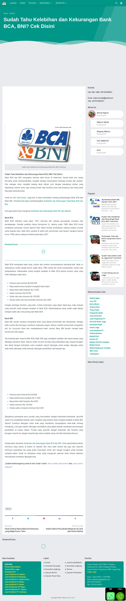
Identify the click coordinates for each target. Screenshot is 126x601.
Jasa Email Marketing (74, 563)
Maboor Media (71, 597)
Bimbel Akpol (45, 3)
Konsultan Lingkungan (74, 566)
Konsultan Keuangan (52, 566)
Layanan (13, 3)
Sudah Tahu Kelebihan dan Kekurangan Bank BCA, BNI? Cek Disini (111, 219)
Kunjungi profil (101, 115)
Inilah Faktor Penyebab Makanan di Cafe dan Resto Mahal (64, 530)
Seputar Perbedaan (74, 573)
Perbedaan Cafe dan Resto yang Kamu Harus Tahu (111, 238)
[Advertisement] (63, 66)
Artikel (22, 3)
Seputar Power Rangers (52, 576)
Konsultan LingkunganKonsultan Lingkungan (52, 569)
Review (69, 569)
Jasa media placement (57, 463)
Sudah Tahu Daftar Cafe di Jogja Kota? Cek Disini (111, 257)
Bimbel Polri (60, 3)
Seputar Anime (51, 573)
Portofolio (32, 3)
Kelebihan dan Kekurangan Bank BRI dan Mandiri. (51, 211)
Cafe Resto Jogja (24, 198)
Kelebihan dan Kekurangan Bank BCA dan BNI (42, 443)
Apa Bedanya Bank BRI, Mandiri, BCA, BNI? (111, 200)
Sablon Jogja (91, 572)
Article (9, 509)
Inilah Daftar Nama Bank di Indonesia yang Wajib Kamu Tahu (21, 530)
